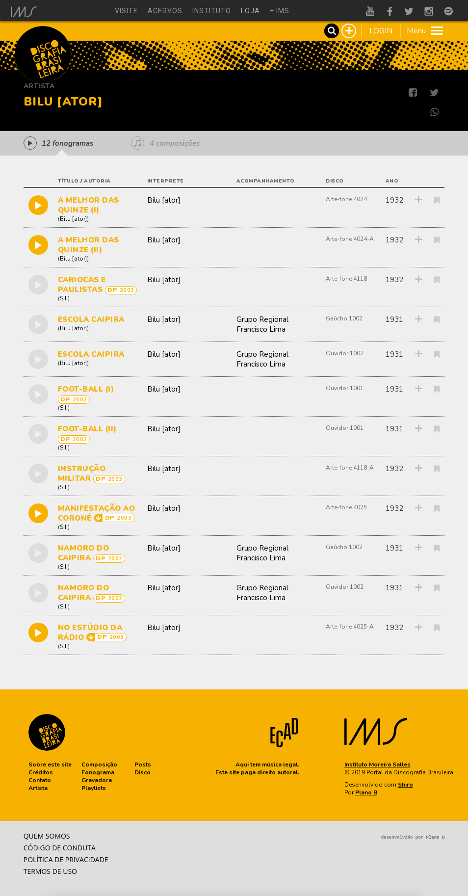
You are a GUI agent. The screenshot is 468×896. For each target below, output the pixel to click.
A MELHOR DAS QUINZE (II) (88, 245)
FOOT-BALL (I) (86, 389)
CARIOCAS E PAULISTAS (82, 284)
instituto (211, 11)
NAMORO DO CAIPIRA (83, 553)
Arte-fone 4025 (346, 507)
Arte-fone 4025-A (350, 627)
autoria (97, 181)
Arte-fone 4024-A (350, 239)
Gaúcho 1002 (344, 318)
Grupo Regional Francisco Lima (262, 324)
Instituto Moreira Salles (377, 764)
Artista (39, 86)
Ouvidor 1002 (345, 353)
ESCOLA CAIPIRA (91, 319)
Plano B (366, 792)
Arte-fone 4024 (346, 199)
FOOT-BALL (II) (87, 429)
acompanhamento (265, 181)
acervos (165, 11)
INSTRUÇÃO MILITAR (82, 473)
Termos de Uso (50, 871)
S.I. (64, 298)
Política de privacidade (66, 859)
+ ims (279, 11)
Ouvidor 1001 (345, 388)
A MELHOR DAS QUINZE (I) (88, 205)
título (68, 181)
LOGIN (380, 31)
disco (335, 181)
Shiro (405, 785)
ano (392, 181)
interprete (165, 181)
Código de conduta (60, 847)
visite (126, 11)
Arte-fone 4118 (346, 279)
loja (250, 11)
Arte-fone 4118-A (350, 468)
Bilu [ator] (73, 219)
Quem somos (47, 836)
